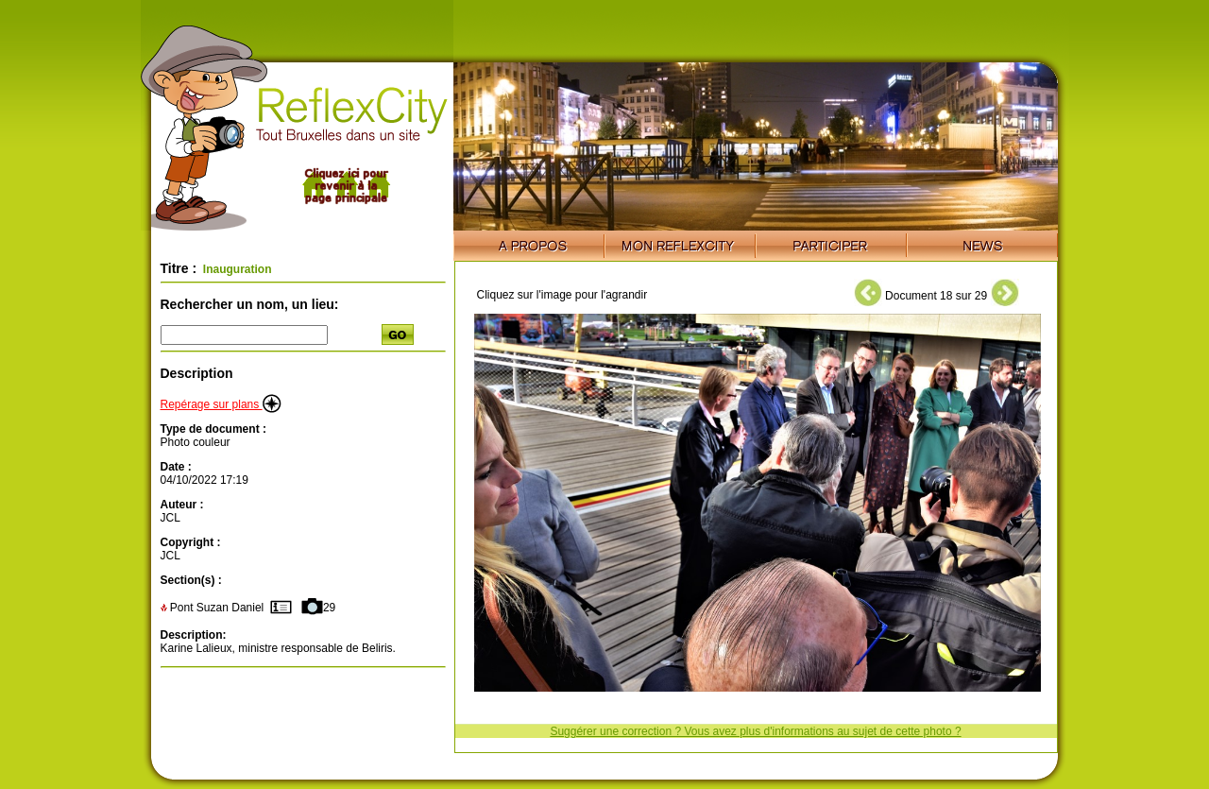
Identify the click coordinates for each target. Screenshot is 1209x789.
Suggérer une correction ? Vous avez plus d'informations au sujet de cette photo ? (755, 731)
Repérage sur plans (221, 404)
